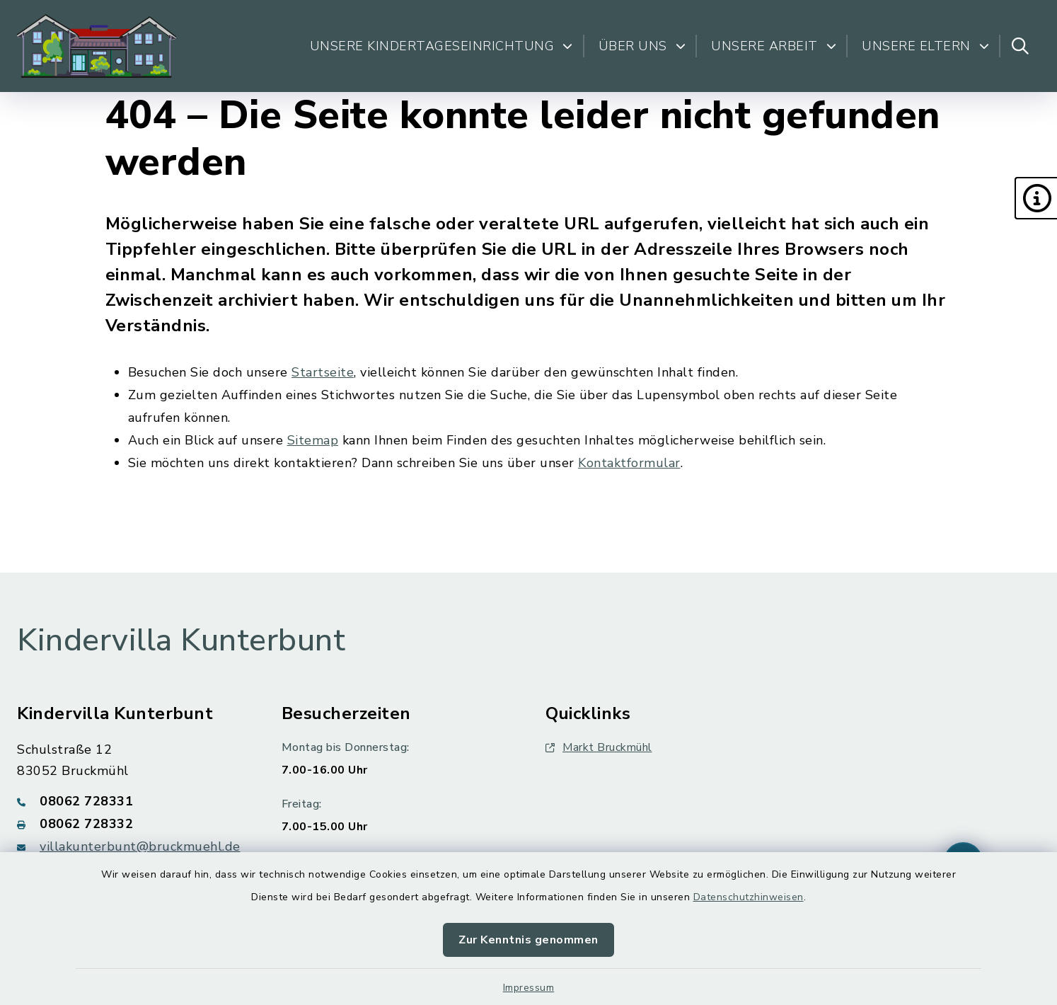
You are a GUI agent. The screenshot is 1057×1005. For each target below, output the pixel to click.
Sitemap (313, 440)
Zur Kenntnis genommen (528, 940)
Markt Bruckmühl (598, 747)
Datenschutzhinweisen (748, 897)
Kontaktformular (629, 462)
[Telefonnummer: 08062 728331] (132, 801)
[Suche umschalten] (1020, 46)
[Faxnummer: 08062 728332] (132, 823)
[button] (1036, 198)
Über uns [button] (642, 46)
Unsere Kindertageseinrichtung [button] (441, 46)
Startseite (322, 372)
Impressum (529, 987)
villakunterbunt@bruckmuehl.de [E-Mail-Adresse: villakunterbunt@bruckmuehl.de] (140, 846)
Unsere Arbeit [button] (773, 46)
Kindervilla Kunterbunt (181, 640)
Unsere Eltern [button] (925, 46)
